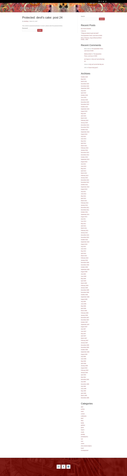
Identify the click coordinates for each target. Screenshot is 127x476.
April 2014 (83, 143)
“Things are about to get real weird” (90, 33)
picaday (83, 434)
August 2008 (84, 299)
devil (82, 418)
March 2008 (84, 310)
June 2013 (83, 166)
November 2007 (85, 319)
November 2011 (85, 209)
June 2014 (83, 138)
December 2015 (85, 102)
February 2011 (84, 230)
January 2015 (84, 122)
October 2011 (84, 212)
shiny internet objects (86, 446)
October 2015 (84, 106)
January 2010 (84, 260)
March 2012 (84, 200)
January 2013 (84, 177)
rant (82, 439)
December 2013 (85, 152)
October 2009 (84, 267)
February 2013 (84, 175)
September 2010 (85, 242)
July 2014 (83, 136)
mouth (82, 432)
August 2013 (84, 161)
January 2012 (84, 205)
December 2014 (85, 125)
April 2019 (83, 93)
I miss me (83, 31)
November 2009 (85, 264)
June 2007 (83, 331)
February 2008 (84, 313)
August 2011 (84, 216)
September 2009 (85, 269)
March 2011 (84, 228)
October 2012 (84, 184)
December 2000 (85, 379)
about (93, 8)
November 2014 (85, 127)
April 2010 (83, 253)
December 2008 (85, 290)
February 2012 (84, 203)
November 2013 (85, 154)
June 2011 (83, 221)
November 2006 (85, 347)
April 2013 (83, 170)
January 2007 (84, 342)
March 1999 (84, 395)
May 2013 (83, 168)
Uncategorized (84, 450)
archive (83, 409)
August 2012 (84, 189)
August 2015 (84, 111)
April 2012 (83, 198)
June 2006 (83, 358)
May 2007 (83, 333)
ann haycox (87, 59)
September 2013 (85, 159)
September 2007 (85, 324)
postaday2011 (84, 436)
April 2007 (83, 336)
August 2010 (84, 244)
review (82, 443)
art (98, 8)
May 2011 (83, 223)
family (82, 423)
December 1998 (85, 397)
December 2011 (85, 207)
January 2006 (84, 365)
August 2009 (84, 271)
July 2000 (83, 381)
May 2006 (83, 361)
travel (82, 448)
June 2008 (83, 303)
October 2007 (84, 322)
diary (82, 420)
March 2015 (84, 118)
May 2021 (83, 79)
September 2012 (85, 187)
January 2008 (84, 315)
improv (82, 429)
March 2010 (84, 255)
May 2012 (83, 196)
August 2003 (84, 368)
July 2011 (83, 219)
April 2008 (83, 308)
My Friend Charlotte (86, 28)
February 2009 (84, 285)
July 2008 (83, 301)
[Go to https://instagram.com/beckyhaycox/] (59, 467)
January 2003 (84, 372)
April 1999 (83, 393)
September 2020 (85, 88)
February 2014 (84, 148)
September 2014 (85, 132)
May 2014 (83, 141)
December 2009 (85, 262)
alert (82, 407)
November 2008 (85, 292)
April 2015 (83, 115)
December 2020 (85, 83)
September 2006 (85, 352)
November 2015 (85, 104)
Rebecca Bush (88, 54)
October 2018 (84, 95)
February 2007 (84, 340)
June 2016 (83, 97)
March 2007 (84, 338)
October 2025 (84, 77)
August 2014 (84, 134)
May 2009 (83, 278)
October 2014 (84, 129)
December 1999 (85, 384)
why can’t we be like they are (96, 64)
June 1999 (83, 388)
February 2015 (84, 120)
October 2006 (84, 349)
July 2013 (83, 164)
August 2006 (84, 354)
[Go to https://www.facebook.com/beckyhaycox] (63, 467)
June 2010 (83, 248)
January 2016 (84, 99)
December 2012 (85, 180)
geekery (83, 425)
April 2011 (83, 225)
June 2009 (83, 276)
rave (82, 441)
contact (103, 8)
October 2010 (84, 239)
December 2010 (85, 235)
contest (83, 413)
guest (82, 427)
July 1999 (83, 386)
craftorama (83, 416)
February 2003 (84, 370)
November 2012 (85, 182)
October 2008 (84, 294)
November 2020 (85, 86)
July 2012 (83, 191)
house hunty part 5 (93, 67)
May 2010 (83, 251)
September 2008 (85, 297)
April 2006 (83, 363)
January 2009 (84, 287)
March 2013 (84, 173)
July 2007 (83, 329)
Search (83, 16)
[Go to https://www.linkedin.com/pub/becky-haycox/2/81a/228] (68, 467)
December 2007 (85, 317)
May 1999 (83, 391)
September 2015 (85, 109)
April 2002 (83, 374)
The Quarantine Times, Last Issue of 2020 (91, 35)
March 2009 (84, 283)
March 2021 (84, 81)
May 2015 (83, 113)
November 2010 (85, 237)
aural (82, 411)
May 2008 (83, 306)
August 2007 (84, 326)
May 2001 (83, 377)
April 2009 (83, 281)
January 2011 (84, 232)
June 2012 (83, 193)
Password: (29, 30)
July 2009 (83, 274)
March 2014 (84, 145)
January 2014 (84, 150)
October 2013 (84, 157)
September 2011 (85, 214)
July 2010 (83, 246)
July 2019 (83, 90)
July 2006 (83, 356)
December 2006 (85, 345)
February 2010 (84, 258)
